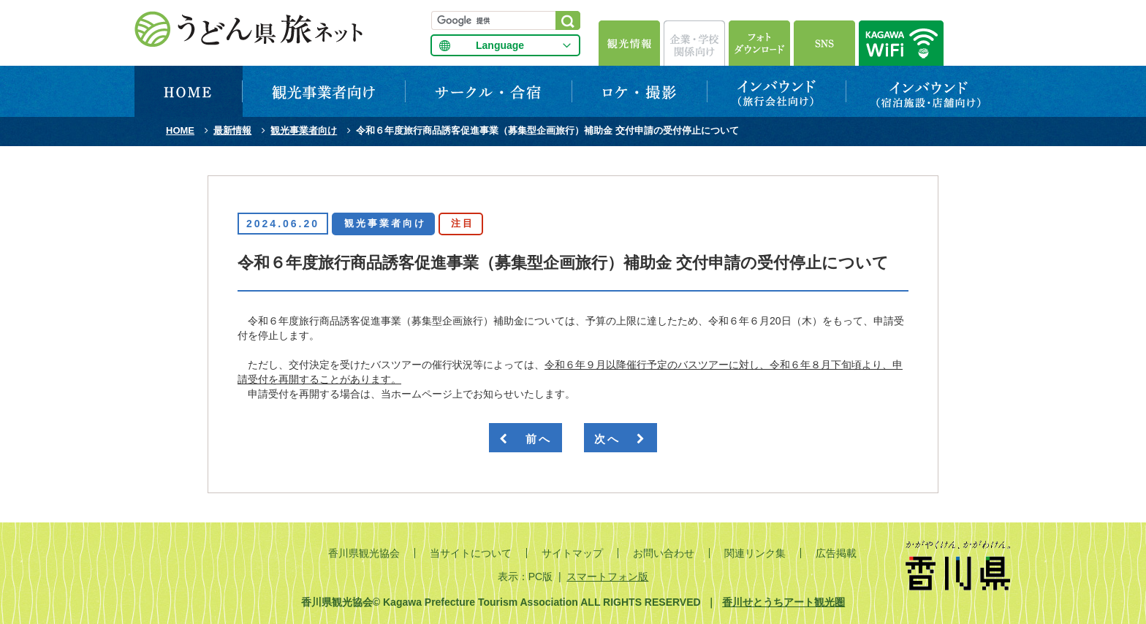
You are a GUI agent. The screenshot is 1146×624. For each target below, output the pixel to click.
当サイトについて (471, 553)
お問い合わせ (663, 553)
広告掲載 (836, 553)
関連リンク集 (755, 553)
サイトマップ (572, 553)
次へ (620, 439)
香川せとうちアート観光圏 (783, 602)
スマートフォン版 (607, 576)
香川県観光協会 (364, 553)
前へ (525, 439)
